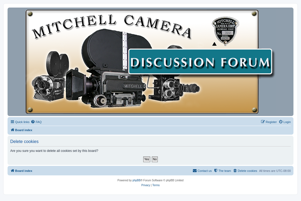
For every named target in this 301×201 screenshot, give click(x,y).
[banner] (150, 62)
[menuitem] (36, 122)
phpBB (136, 180)
